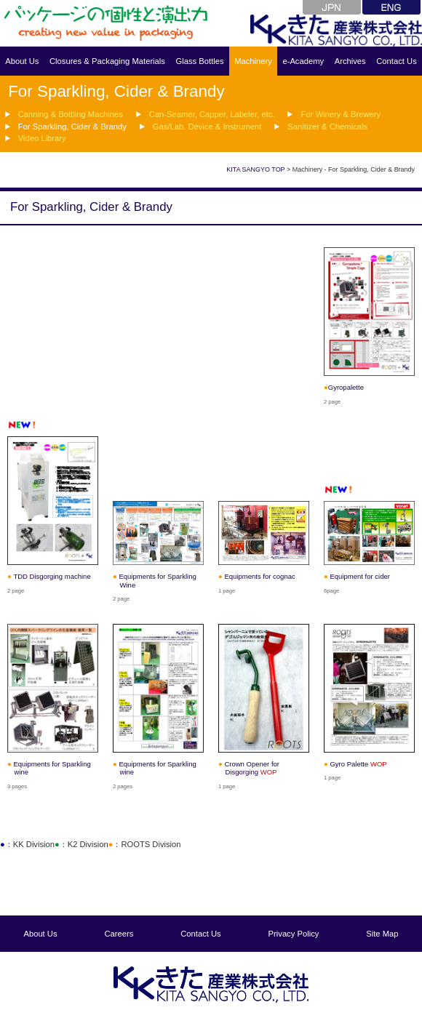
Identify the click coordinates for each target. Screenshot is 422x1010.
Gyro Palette (358, 764)
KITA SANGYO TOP (255, 169)
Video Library (42, 138)
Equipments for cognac (259, 576)
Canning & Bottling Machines (70, 114)
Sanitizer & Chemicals (327, 125)
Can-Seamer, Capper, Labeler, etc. (211, 114)
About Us (22, 61)
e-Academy (303, 61)
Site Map (382, 933)
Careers (119, 933)
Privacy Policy (293, 933)
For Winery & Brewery (340, 114)
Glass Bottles (199, 61)
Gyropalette (346, 387)
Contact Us (396, 61)
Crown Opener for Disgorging (251, 768)
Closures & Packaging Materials (107, 61)
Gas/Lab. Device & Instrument (206, 125)
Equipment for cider (360, 576)
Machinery (253, 61)
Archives (350, 61)
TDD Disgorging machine (51, 576)
